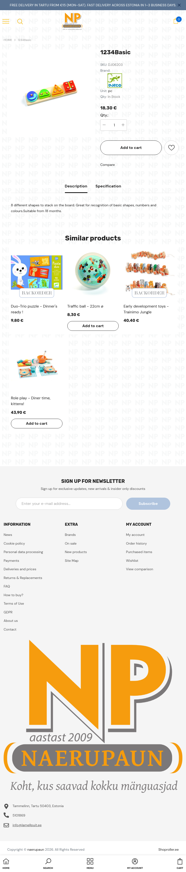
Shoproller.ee (168, 849)
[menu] (5, 21)
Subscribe (148, 503)
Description (76, 186)
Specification (108, 186)
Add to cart (131, 147)
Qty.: (104, 115)
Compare (107, 164)
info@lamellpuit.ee (27, 825)
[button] (48, 864)
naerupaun (35, 849)
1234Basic (24, 40)
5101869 (19, 815)
